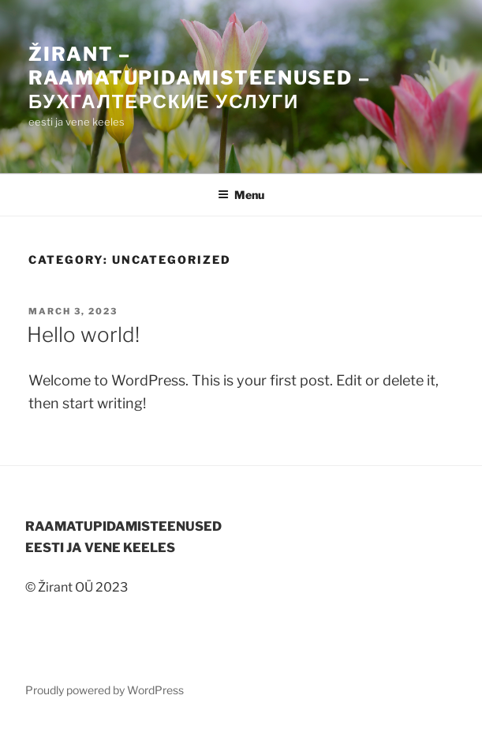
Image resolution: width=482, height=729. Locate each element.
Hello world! (83, 334)
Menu (241, 194)
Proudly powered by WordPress (104, 690)
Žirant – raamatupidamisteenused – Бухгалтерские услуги (199, 78)
